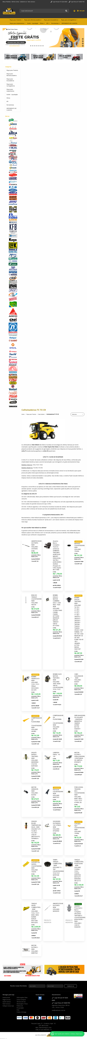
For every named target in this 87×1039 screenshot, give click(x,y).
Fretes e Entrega (21, 989)
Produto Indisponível (47, 899)
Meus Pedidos (7, 2)
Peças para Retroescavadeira (32, 20)
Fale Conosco (6, 981)
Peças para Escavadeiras (51, 20)
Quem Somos (7, 979)
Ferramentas (55, 23)
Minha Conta (15, 2)
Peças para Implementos (17, 23)
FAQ (18, 987)
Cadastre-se (23, 2)
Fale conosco (31, 2)
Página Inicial (6, 977)
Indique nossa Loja (8, 983)
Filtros (41, 23)
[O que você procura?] (66, 11)
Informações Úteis (22, 975)
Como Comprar (21, 977)
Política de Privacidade (20, 984)
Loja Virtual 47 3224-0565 (59, 2)
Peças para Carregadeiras (68, 20)
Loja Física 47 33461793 (77, 2)
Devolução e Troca (22, 981)
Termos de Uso (21, 979)
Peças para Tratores (15, 20)
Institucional (6, 975)
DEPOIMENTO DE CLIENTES (69, 23)
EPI (47, 23)
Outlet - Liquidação (32, 23)
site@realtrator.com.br (58, 987)
